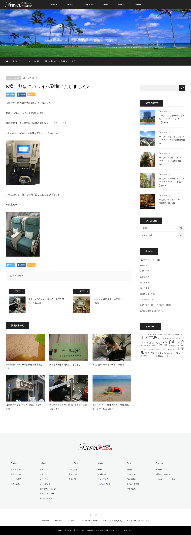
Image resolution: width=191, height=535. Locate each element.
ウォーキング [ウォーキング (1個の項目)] (178, 335)
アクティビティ (45, 499)
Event (99, 470)
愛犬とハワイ (17, 61)
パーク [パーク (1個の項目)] (182, 345)
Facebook (90, 514)
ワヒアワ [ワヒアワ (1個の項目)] (151, 356)
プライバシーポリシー (89, 521)
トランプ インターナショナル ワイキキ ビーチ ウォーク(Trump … (172, 119)
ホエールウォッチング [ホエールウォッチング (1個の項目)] (167, 349)
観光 (41, 475)
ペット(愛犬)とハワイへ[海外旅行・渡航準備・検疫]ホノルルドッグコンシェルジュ (100, 530)
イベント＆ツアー (46, 494)
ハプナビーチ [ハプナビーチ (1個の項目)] (145, 345)
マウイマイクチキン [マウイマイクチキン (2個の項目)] (156, 353)
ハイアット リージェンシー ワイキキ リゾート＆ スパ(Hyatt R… (172, 182)
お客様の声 (144, 271)
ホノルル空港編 (132, 485)
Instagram (95, 514)
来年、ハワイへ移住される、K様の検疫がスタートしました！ (111, 408)
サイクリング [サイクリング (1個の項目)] (170, 338)
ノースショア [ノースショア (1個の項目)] (157, 343)
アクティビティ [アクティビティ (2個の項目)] (148, 334)
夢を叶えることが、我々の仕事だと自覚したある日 (68, 408)
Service (53, 4)
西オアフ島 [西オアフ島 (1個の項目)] (164, 356)
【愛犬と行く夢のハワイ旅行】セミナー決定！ (25, 408)
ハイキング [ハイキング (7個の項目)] (174, 341)
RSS (100, 514)
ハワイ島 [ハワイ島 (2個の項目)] (162, 345)
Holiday (70, 4)
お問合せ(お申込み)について (151, 311)
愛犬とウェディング (47, 489)
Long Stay (88, 4)
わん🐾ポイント (146, 299)
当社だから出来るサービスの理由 (108, 365)
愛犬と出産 (144, 288)
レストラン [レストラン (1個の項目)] (171, 353)
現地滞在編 (130, 489)
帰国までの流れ (16, 475)
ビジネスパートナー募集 (150, 260)
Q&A (120, 4)
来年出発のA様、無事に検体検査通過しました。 (24, 367)
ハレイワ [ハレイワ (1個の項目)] (154, 345)
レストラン (43, 480)
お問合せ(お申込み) (163, 475)
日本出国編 (130, 480)
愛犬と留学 (144, 282)
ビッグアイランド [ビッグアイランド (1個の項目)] (146, 349)
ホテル (42, 470)
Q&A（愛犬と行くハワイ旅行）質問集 (155, 305)
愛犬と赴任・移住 (147, 294)
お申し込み (14, 485)
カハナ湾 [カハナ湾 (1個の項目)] (161, 338)
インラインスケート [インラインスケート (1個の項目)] (164, 335)
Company (137, 4)
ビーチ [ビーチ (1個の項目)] (156, 349)
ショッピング (44, 485)
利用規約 (58, 521)
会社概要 (158, 470)
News (105, 4)
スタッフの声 (13, 78)
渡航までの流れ (16, 470)
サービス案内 (15, 480)
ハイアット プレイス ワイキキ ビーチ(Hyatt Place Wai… (171, 161)
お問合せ (70, 521)
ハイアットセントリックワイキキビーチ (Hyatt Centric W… (172, 140)
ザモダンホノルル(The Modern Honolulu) (169, 201)
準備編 (129, 470)
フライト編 (130, 475)
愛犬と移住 (72, 480)
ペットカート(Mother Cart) (137, 521)
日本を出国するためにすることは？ (66, 365)
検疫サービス (145, 265)
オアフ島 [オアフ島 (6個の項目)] (148, 337)
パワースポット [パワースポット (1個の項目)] (173, 345)
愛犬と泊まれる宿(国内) (112, 521)
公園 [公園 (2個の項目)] (157, 356)
